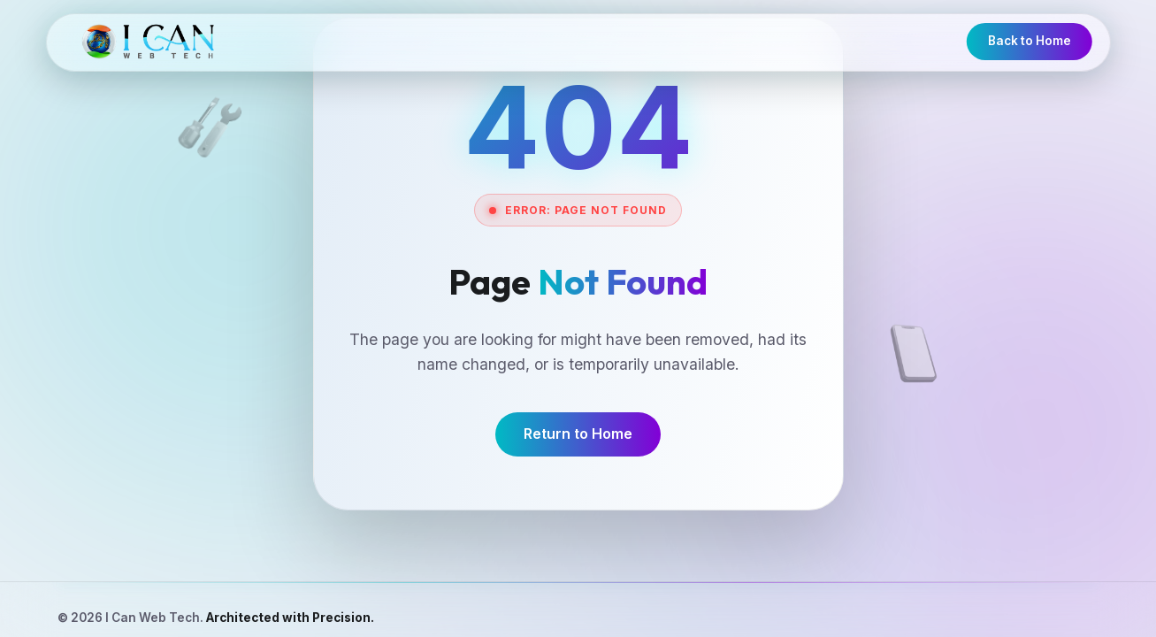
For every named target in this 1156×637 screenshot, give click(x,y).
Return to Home (578, 433)
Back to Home (1029, 41)
